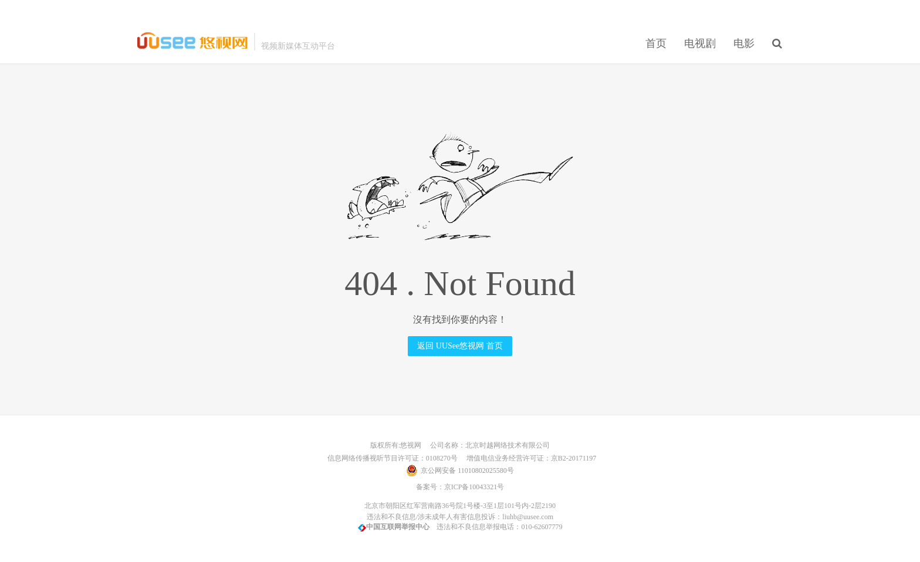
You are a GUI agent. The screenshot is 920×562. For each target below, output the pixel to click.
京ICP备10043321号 (474, 487)
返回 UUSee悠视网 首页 (459, 345)
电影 (744, 43)
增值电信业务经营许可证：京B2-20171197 (528, 458)
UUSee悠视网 (192, 41)
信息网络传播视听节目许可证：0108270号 (391, 458)
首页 (656, 43)
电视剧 (700, 43)
